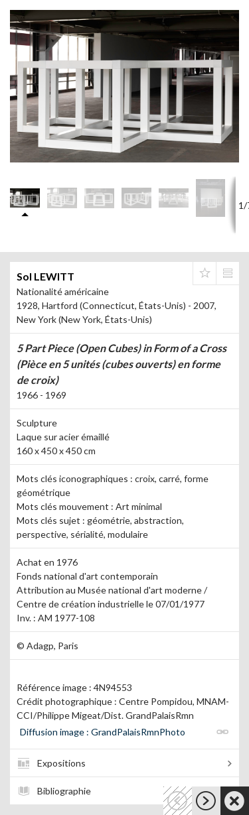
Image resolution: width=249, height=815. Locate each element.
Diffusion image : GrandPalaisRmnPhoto (102, 731)
